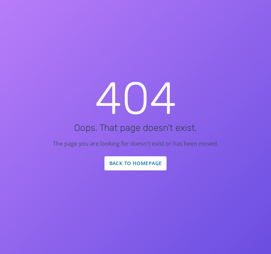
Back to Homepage (135, 163)
